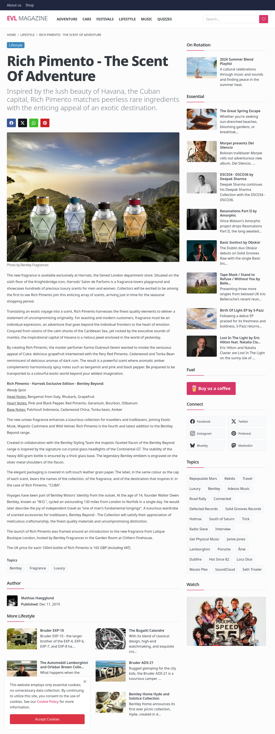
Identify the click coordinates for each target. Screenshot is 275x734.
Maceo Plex (198, 569)
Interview (223, 529)
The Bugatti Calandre (146, 630)
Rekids (230, 478)
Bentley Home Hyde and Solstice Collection (149, 696)
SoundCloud (225, 569)
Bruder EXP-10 (52, 630)
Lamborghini (199, 549)
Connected (222, 498)
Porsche (224, 549)
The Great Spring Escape (240, 111)
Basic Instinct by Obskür (240, 242)
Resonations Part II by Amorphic (238, 213)
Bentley (16, 568)
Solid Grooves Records (243, 508)
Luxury (59, 568)
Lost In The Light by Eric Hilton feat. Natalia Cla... (240, 340)
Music (146, 19)
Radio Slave (198, 529)
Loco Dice (244, 559)
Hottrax (195, 519)
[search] (263, 19)
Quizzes (164, 19)
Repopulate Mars (203, 478)
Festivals (105, 19)
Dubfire (195, 559)
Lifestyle (127, 19)
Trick (245, 519)
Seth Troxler (252, 569)
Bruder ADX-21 (141, 663)
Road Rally (197, 498)
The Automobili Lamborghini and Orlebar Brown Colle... (64, 665)
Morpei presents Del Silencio (237, 145)
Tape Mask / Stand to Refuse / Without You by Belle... (240, 278)
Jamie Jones (236, 539)
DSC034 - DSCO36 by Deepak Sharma (237, 176)
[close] (85, 681)
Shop (30, 5)
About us (14, 5)
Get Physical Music (204, 539)
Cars (86, 19)
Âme (241, 549)
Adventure (67, 19)
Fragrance (38, 568)
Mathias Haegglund (37, 598)
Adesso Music (239, 488)
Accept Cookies (47, 719)
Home (11, 35)
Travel (247, 478)
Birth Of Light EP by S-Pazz (242, 310)
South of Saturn (221, 519)
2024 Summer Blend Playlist (237, 61)
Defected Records (203, 508)
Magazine (27, 18)
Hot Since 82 (219, 559)
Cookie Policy (48, 701)
